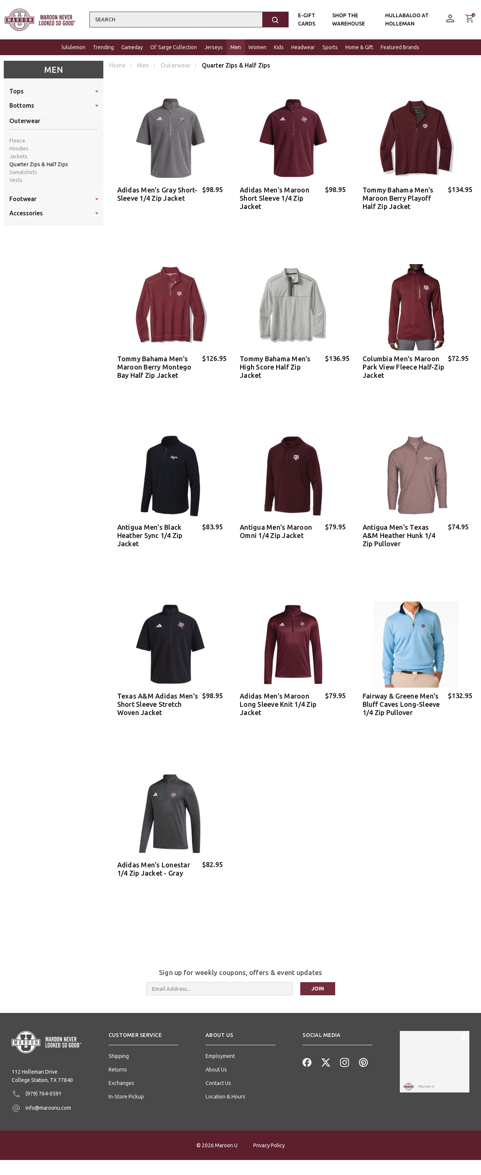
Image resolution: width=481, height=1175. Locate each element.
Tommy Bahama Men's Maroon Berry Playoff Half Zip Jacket (398, 198)
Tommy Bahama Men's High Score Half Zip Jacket (275, 364)
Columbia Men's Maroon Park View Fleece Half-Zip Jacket (403, 364)
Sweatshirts (23, 172)
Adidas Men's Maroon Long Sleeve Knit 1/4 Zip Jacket (278, 697)
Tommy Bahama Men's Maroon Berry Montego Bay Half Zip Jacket (154, 364)
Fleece (17, 141)
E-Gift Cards (306, 19)
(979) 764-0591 (37, 1080)
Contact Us (218, 1070)
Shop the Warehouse (348, 19)
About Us (216, 1056)
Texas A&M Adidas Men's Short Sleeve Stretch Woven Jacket (157, 697)
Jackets (18, 156)
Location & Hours (225, 1083)
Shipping (119, 1043)
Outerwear (24, 120)
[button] (143, 1025)
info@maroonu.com (41, 1095)
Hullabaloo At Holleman (407, 19)
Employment (220, 1043)
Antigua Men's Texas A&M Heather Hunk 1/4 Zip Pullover (399, 530)
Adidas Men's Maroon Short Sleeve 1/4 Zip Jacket (274, 198)
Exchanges (121, 1070)
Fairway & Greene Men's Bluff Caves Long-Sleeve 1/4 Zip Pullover (401, 697)
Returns (118, 1056)
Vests (16, 180)
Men (53, 69)
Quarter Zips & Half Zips (38, 164)
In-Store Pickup (126, 1083)
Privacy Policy (269, 1160)
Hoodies (19, 149)
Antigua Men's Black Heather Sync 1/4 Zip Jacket (150, 530)
